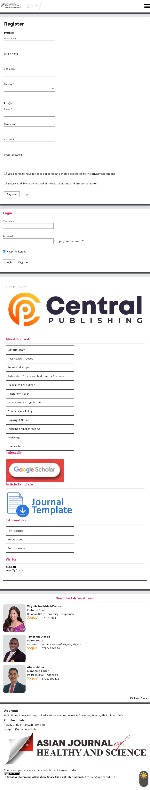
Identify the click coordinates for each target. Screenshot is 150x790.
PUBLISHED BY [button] (16, 287)
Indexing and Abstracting (24, 428)
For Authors (15, 539)
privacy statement (103, 173)
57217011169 (49, 618)
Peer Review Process (20, 358)
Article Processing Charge (24, 402)
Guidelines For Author (21, 385)
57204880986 (51, 648)
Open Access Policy (20, 411)
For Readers (15, 530)
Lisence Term (16, 446)
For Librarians (17, 548)
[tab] (75, 311)
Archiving (14, 437)
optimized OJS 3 (107, 777)
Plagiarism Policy (18, 393)
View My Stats (14, 570)
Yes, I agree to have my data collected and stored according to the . (59, 173)
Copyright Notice (18, 420)
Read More (140, 698)
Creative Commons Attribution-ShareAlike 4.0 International (45, 777)
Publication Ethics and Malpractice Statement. (37, 376)
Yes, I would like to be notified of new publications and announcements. (50, 183)
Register (12, 194)
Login (26, 194)
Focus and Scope (18, 367)
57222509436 (50, 678)
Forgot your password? (69, 241)
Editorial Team (16, 350)
